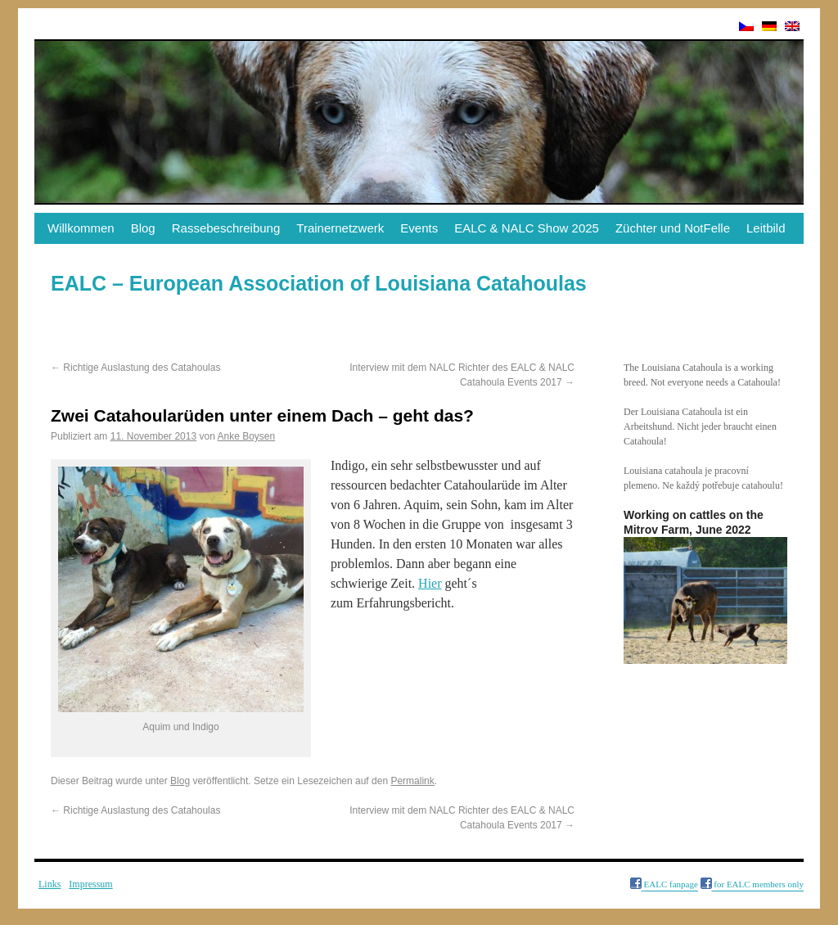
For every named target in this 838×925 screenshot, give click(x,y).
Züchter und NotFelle (672, 228)
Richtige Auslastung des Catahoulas (135, 367)
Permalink (412, 781)
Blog (143, 228)
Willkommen (81, 228)
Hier (429, 583)
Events (419, 228)
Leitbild (766, 228)
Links (49, 884)
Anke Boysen (246, 436)
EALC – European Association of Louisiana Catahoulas (319, 283)
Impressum (90, 884)
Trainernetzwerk (340, 228)
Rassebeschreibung (226, 228)
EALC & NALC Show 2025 (526, 228)
